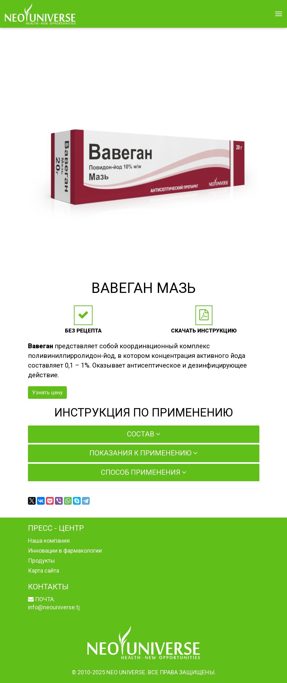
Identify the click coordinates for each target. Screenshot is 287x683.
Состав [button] (143, 434)
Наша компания (49, 540)
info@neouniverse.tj (54, 607)
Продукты (41, 560)
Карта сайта (43, 570)
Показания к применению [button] (143, 453)
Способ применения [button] (143, 472)
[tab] (143, 434)
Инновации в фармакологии (65, 550)
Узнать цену (47, 392)
